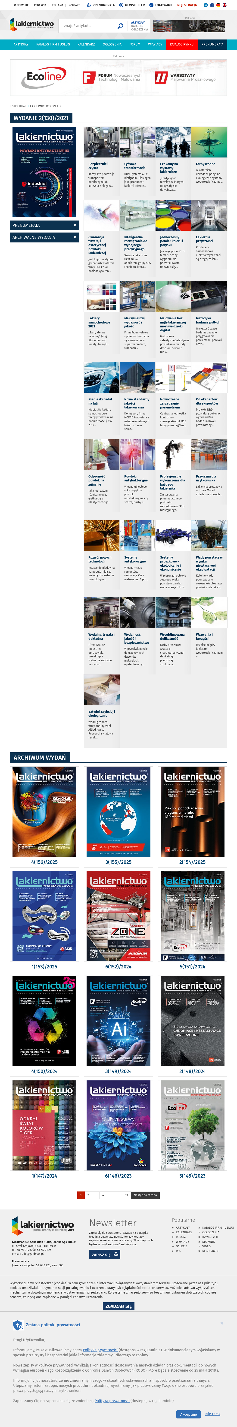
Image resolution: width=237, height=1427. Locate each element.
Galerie (181, 1246)
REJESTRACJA (187, 5)
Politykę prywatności (100, 1350)
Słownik (208, 1241)
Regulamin (210, 1251)
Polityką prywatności (112, 1401)
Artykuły (21, 44)
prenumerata (26, 225)
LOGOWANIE (164, 5)
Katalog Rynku (182, 44)
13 (126, 1195)
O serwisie (21, 5)
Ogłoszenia (112, 44)
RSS (178, 1251)
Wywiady (155, 44)
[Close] (222, 1323)
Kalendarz (86, 44)
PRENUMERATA (104, 5)
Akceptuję (188, 1414)
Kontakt (74, 5)
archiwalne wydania (33, 237)
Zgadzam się (120, 1306)
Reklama (57, 5)
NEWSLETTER (135, 5)
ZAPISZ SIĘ (101, 1254)
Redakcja (40, 5)
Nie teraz (212, 1414)
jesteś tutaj (18, 106)
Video (206, 1246)
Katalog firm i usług (53, 44)
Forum (134, 44)
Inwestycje (210, 1237)
